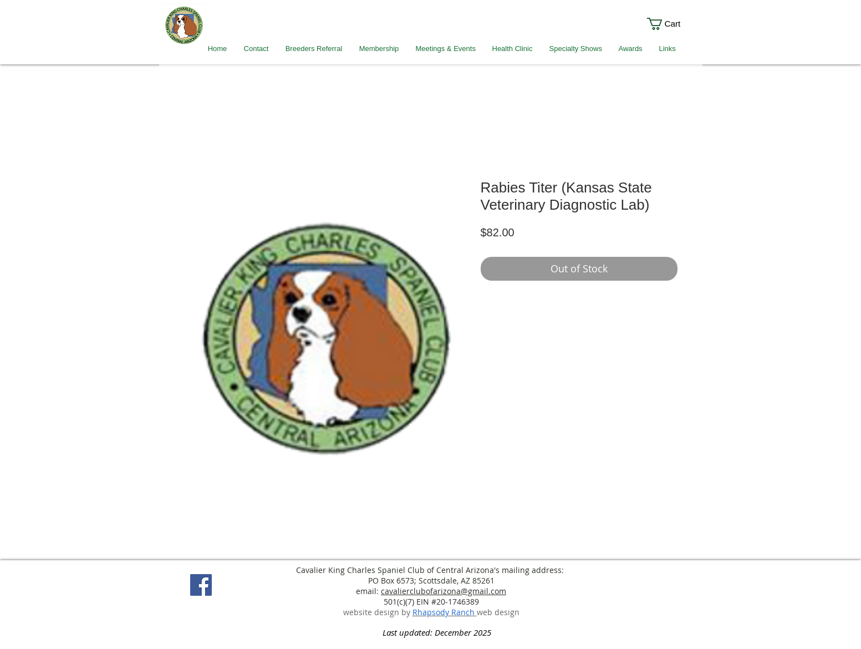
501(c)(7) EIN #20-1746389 (431, 601)
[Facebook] (201, 585)
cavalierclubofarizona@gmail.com (443, 591)
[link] (671, 24)
